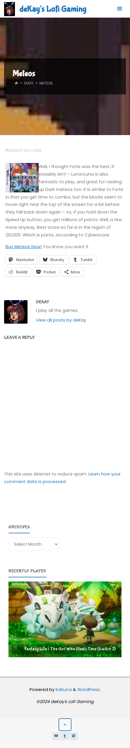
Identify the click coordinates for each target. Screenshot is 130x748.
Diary (29, 83)
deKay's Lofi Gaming (52, 9)
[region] (65, 619)
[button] (65, 619)
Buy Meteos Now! (24, 247)
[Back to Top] (65, 724)
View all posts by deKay (61, 320)
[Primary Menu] (119, 9)
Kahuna (63, 689)
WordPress (88, 689)
